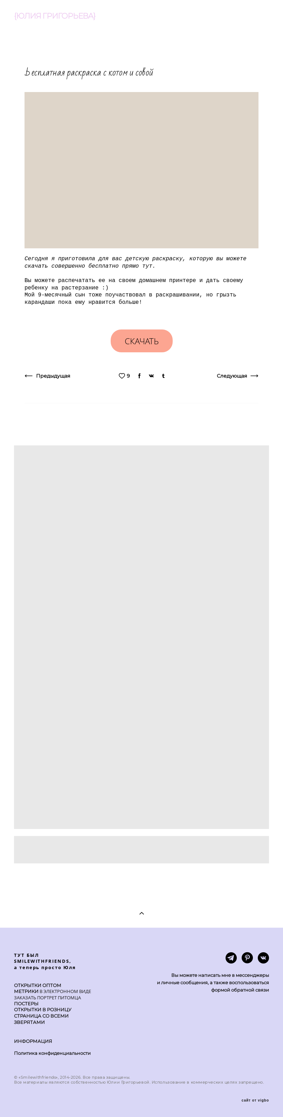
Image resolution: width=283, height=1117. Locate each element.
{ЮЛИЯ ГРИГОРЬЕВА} (54, 16)
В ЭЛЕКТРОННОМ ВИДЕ (65, 991)
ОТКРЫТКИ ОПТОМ (37, 985)
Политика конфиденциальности (52, 1053)
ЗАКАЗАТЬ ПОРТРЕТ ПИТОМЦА (47, 997)
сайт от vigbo (255, 1100)
